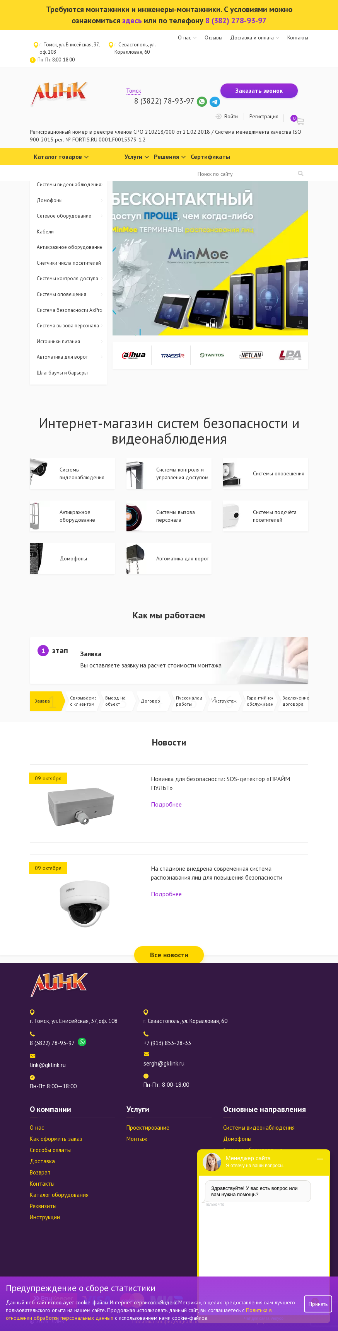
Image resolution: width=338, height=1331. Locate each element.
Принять (318, 1303)
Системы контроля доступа (72, 279)
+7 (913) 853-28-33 (167, 1043)
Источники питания (72, 342)
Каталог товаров (61, 157)
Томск (133, 90)
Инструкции (45, 1217)
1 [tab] (207, 325)
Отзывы (213, 37)
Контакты (297, 37)
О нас (184, 37)
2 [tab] (213, 325)
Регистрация (263, 116)
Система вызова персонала (72, 326)
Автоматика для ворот (72, 357)
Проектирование (147, 1127)
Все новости (169, 954)
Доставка (42, 1161)
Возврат (40, 1172)
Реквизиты (43, 1206)
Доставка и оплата (252, 37)
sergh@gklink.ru (163, 1063)
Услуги (137, 157)
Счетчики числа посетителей (69, 263)
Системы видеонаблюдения (72, 185)
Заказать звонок (259, 90)
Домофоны (72, 201)
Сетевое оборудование (72, 216)
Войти (231, 116)
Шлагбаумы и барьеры (62, 372)
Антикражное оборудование (72, 247)
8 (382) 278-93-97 (235, 20)
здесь (132, 20)
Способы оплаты (50, 1150)
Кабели (45, 231)
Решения (170, 157)
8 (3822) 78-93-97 (164, 101)
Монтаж (136, 1138)
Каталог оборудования (59, 1194)
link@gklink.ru (48, 1065)
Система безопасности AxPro (72, 310)
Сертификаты (210, 156)
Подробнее (166, 804)
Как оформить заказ (56, 1138)
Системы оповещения (72, 295)
